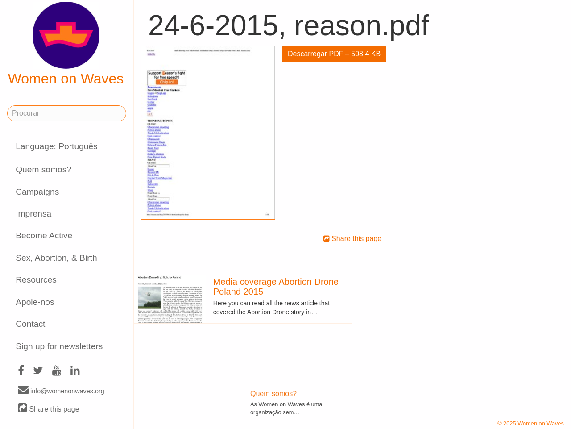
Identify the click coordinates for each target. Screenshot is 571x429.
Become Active (44, 235)
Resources (36, 279)
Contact (30, 324)
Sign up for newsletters (59, 346)
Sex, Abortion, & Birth (56, 257)
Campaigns (37, 191)
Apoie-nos (35, 302)
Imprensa (33, 213)
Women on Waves (66, 44)
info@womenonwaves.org (61, 390)
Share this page (48, 408)
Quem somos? (43, 169)
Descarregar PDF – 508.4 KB (334, 54)
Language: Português (57, 146)
